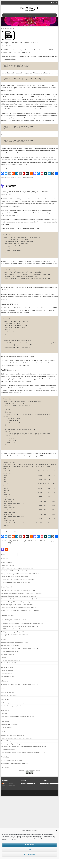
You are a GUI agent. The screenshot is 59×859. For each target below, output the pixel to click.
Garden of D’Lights (6, 562)
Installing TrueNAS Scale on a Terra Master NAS (14, 571)
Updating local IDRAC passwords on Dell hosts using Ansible (18, 579)
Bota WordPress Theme (23, 793)
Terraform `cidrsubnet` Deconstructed (26, 363)
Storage (7, 177)
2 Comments (30, 177)
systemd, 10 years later (7, 692)
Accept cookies (29, 844)
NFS (21, 177)
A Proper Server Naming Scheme (10, 645)
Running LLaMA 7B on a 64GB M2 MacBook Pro (15, 635)
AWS (15, 541)
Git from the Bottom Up (7, 654)
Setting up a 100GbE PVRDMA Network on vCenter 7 (27, 593)
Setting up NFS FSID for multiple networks (19, 42)
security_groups (51, 541)
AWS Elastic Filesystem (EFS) (11, 199)
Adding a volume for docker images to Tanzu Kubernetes (17, 568)
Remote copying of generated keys (11, 744)
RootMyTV (4, 713)
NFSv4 (24, 177)
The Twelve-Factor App (7, 676)
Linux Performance (6, 727)
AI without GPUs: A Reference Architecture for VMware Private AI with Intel (22, 623)
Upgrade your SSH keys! (8, 749)
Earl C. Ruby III (29, 8)
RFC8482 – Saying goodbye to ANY (11, 660)
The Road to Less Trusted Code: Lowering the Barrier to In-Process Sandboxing (23, 746)
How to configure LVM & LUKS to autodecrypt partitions (16, 738)
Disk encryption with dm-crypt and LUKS (12, 735)
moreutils (3, 657)
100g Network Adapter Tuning (9, 724)
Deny (29, 849)
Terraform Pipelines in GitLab (9, 663)
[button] (56, 831)
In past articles (5, 210)
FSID (15, 177)
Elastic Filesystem (35, 541)
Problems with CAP (6, 673)
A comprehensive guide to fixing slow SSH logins (15, 642)
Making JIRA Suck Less (7, 565)
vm (6, 543)
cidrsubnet (19, 541)
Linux (18, 177)
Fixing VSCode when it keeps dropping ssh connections (23, 602)
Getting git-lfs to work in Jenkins (10, 651)
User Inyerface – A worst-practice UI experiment (14, 763)
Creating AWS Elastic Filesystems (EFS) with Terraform (25, 191)
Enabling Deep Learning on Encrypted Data (13, 632)
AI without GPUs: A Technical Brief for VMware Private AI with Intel (19, 626)
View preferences (29, 854)
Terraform (28, 213)
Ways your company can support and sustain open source (17, 716)
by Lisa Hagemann (42, 363)
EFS (29, 541)
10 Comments (14, 543)
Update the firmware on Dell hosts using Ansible (14, 576)
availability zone (40, 310)
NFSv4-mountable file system (36, 199)
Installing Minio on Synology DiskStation (12, 706)
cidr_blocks (25, 541)
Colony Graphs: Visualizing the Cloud (11, 760)
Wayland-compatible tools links (10, 695)
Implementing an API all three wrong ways (13, 703)
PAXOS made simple (7, 670)
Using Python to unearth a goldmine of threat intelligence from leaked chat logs (23, 752)
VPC (9, 543)
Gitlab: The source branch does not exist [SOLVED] (20, 590)
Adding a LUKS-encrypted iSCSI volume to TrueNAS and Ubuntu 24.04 (21, 574)
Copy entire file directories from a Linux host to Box (15, 582)
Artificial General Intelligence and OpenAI (12, 629)
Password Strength (6, 741)
